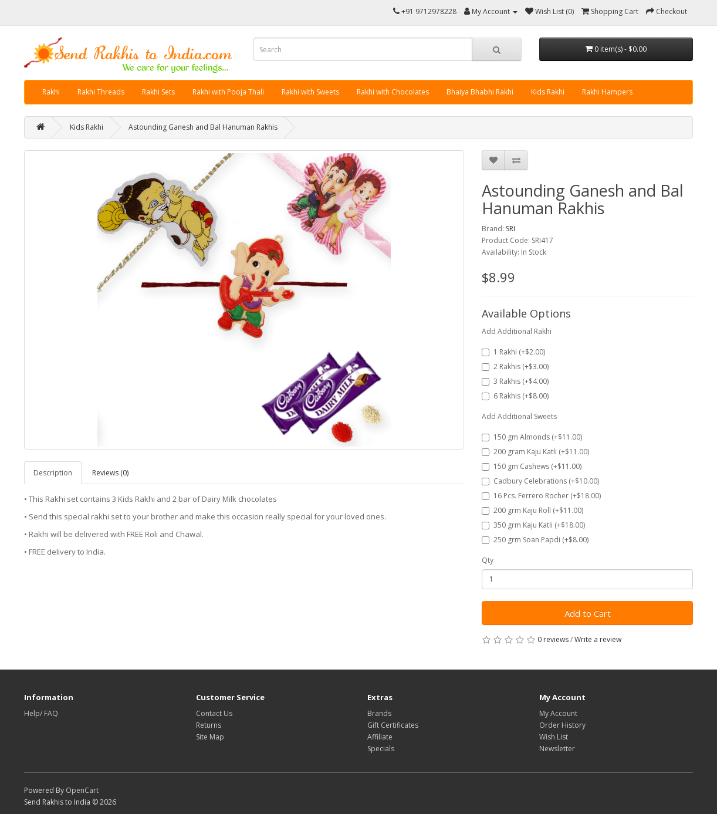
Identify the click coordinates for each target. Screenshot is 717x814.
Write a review (597, 639)
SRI (510, 229)
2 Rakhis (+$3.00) (515, 366)
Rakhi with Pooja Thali (228, 92)
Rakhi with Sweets (310, 92)
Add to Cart (587, 613)
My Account (558, 713)
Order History (562, 725)
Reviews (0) (110, 473)
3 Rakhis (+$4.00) (515, 381)
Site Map (210, 737)
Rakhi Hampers (607, 92)
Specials (380, 749)
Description (52, 473)
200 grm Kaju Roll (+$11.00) (532, 510)
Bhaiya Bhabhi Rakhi (480, 92)
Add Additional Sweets (519, 416)
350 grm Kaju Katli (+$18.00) (533, 525)
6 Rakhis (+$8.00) (515, 396)
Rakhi (51, 92)
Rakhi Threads (100, 92)
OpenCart (82, 790)
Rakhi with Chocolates (393, 92)
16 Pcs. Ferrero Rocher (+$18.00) (541, 496)
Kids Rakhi (547, 92)
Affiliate (380, 737)
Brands (379, 713)
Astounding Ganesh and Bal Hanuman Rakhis (203, 127)
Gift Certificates (392, 725)
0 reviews (553, 639)
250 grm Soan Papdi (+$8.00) (535, 540)
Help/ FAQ (41, 713)
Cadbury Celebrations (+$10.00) (540, 481)
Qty (487, 560)
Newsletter (557, 749)
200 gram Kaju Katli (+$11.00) (535, 452)
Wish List (553, 737)
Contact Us (214, 713)
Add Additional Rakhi (517, 331)
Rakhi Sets (158, 92)
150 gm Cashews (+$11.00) (531, 466)
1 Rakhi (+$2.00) (513, 352)
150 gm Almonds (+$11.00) (532, 437)
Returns (208, 725)
